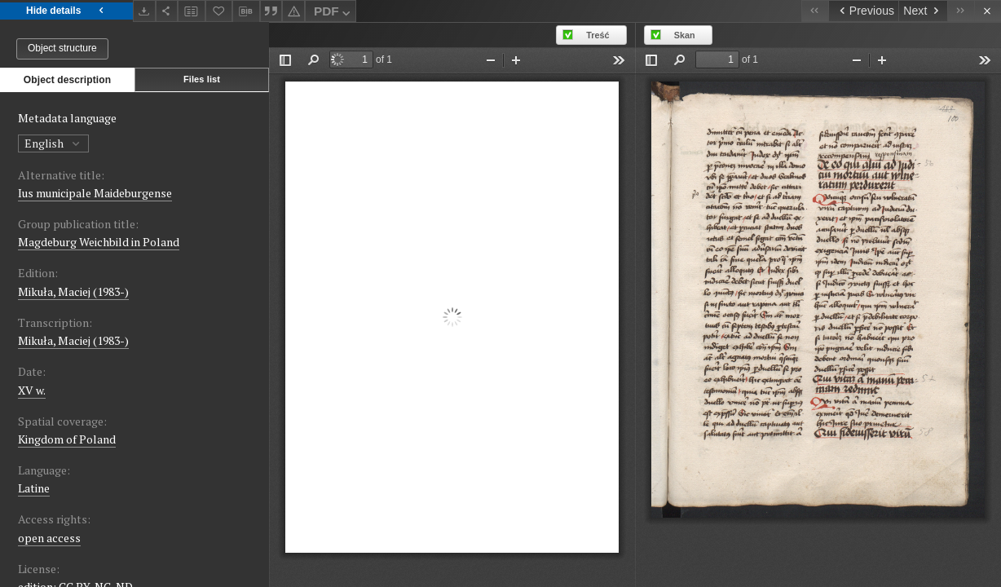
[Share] (167, 11)
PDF (334, 13)
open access (49, 537)
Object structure (62, 48)
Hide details (66, 11)
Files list (201, 79)
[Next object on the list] (922, 11)
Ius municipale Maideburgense (95, 193)
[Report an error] (293, 11)
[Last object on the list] (960, 11)
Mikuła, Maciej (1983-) (73, 291)
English (53, 143)
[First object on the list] (814, 11)
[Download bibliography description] (246, 11)
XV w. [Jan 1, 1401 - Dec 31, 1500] (32, 390)
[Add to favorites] (219, 11)
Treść (597, 35)
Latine (34, 488)
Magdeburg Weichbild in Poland (98, 241)
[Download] (144, 11)
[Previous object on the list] (863, 11)
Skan (684, 35)
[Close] (987, 11)
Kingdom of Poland (67, 439)
